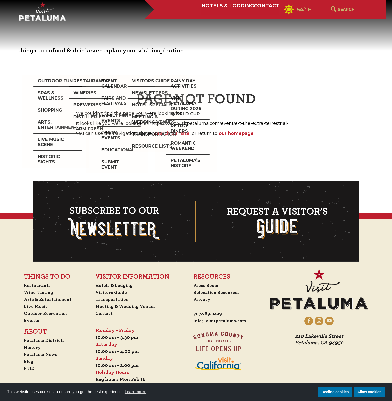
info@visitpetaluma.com (222, 320)
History (28, 347)
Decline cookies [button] (335, 392)
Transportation (113, 299)
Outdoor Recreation (42, 313)
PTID (24, 368)
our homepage (236, 133)
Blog (24, 361)
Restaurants (33, 285)
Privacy (202, 299)
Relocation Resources (218, 292)
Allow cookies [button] (370, 392)
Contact (253, 22)
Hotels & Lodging (196, 22)
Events (27, 320)
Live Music (31, 306)
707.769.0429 (208, 313)
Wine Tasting (35, 292)
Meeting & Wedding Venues (127, 306)
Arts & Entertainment (45, 299)
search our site (172, 133)
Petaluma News (37, 354)
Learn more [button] (135, 392)
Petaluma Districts (41, 340)
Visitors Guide (112, 292)
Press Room (206, 285)
